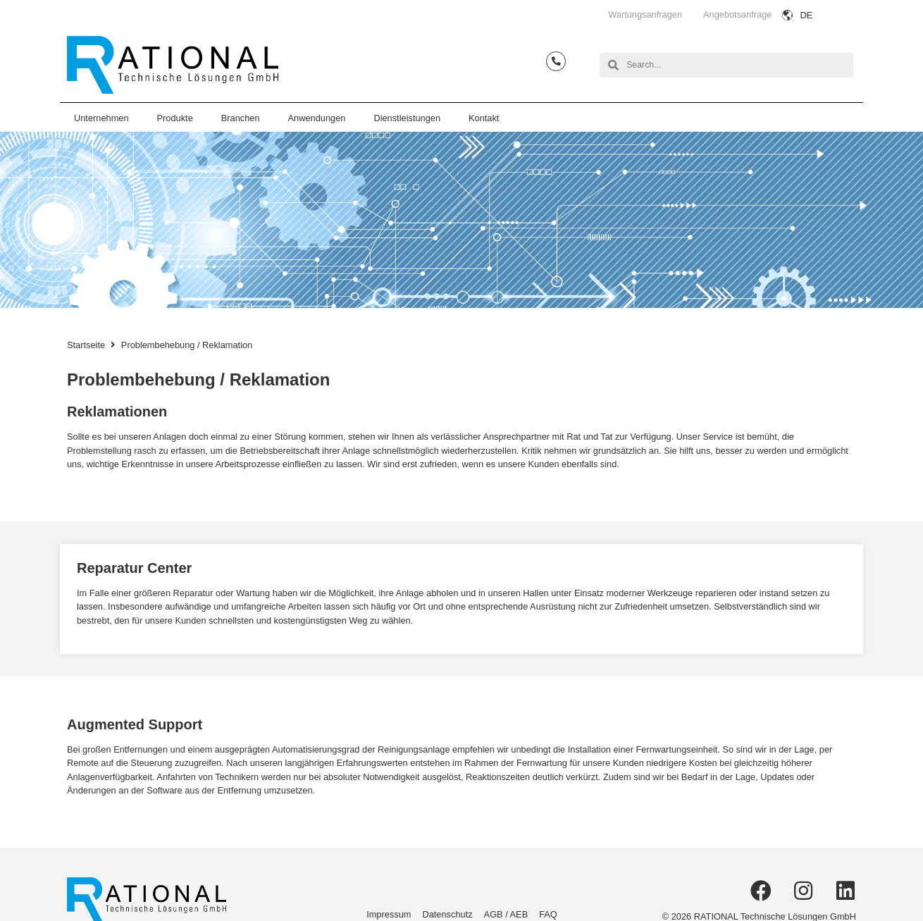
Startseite (86, 345)
